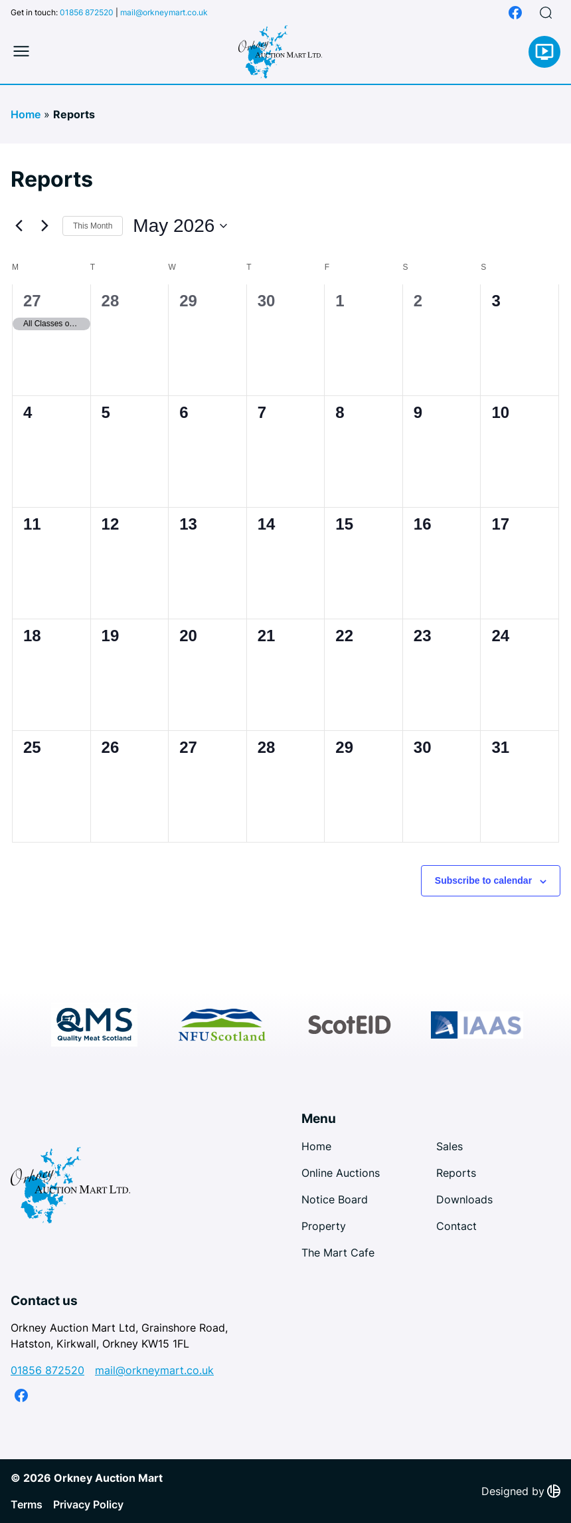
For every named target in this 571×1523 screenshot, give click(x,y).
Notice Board (334, 1199)
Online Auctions (340, 1172)
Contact (456, 1226)
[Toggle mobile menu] (21, 52)
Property (323, 1226)
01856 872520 (87, 12)
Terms (26, 1504)
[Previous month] (19, 226)
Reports (456, 1172)
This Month (92, 226)
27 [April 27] (32, 301)
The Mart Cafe (337, 1252)
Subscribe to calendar (483, 880)
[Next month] (44, 226)
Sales (449, 1146)
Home (26, 114)
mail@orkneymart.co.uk (164, 12)
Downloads (464, 1199)
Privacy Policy (88, 1504)
